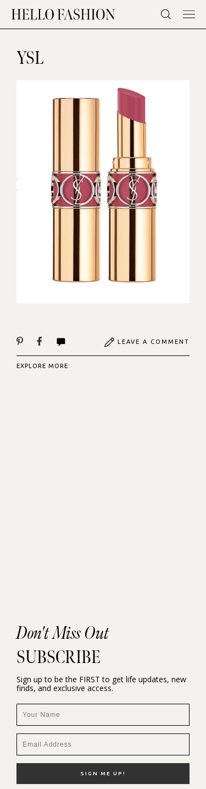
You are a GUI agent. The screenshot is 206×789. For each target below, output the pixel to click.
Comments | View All (60, 342)
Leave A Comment (147, 342)
